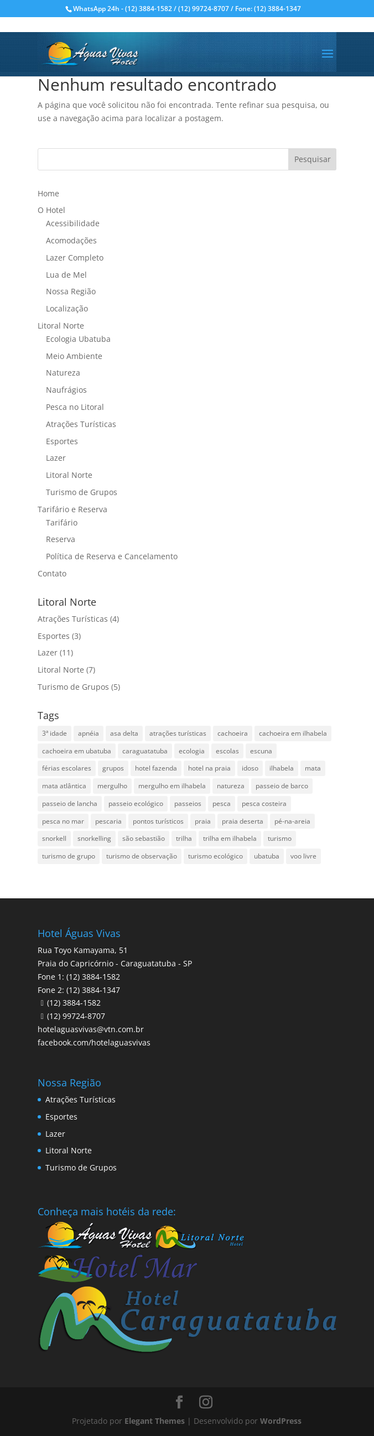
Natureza (63, 372)
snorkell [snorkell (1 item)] (54, 838)
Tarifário (61, 522)
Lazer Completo (74, 257)
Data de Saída (69, 1371)
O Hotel (51, 210)
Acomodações (71, 240)
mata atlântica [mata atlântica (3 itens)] (64, 785)
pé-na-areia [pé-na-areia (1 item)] (292, 821)
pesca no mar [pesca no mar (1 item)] (63, 821)
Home (48, 193)
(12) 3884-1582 (74, 1002)
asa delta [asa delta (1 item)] (124, 733)
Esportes (62, 441)
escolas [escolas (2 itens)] (227, 751)
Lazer (56, 457)
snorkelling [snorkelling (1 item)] (94, 838)
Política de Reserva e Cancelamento (112, 556)
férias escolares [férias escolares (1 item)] (66, 768)
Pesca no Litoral (75, 407)
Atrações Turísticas (81, 424)
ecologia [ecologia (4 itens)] (192, 751)
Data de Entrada (73, 1338)
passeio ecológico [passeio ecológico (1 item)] (135, 803)
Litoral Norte (61, 325)
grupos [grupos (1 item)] (113, 768)
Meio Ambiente (74, 356)
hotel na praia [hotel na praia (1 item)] (209, 768)
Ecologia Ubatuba (78, 339)
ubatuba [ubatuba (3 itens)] (266, 856)
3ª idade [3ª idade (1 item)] (54, 733)
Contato (52, 573)
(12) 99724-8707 (76, 1016)
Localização (67, 308)
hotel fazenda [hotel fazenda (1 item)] (156, 768)
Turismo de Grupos (81, 492)
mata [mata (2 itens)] (313, 768)
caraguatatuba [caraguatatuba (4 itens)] (145, 751)
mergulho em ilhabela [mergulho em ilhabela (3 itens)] (172, 785)
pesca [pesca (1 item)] (221, 803)
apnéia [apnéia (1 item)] (88, 733)
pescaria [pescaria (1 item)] (108, 821)
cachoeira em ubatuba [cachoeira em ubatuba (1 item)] (76, 751)
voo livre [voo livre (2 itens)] (303, 856)
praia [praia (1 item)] (203, 821)
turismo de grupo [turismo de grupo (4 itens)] (68, 856)
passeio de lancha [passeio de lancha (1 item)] (69, 803)
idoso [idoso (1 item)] (250, 768)
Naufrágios (66, 389)
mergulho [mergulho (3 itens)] (112, 785)
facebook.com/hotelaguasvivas (94, 1042)
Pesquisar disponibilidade (96, 1420)
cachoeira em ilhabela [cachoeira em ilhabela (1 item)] (293, 733)
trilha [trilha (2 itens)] (184, 838)
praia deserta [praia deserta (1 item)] (242, 821)
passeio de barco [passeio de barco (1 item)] (282, 785)
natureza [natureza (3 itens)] (231, 785)
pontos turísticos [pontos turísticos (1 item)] (158, 821)
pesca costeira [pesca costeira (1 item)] (264, 803)
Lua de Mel (66, 274)
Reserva (60, 539)
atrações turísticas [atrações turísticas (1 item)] (177, 733)
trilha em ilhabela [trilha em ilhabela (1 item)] (230, 838)
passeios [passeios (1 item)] (187, 803)
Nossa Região (71, 291)
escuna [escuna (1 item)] (261, 751)
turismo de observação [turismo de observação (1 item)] (141, 856)
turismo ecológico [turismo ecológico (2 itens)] (215, 856)
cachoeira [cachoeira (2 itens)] (232, 733)
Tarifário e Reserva (72, 509)
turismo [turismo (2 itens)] (280, 838)
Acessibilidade (73, 223)
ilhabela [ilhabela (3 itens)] (281, 768)
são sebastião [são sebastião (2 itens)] (143, 838)
